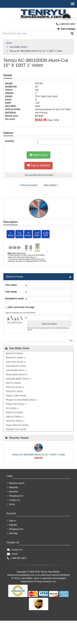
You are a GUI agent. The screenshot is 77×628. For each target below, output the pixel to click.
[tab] (38, 276)
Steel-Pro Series (14, 421)
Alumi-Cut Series (14, 353)
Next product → (51, 185)
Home (9, 43)
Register (12, 525)
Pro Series (11, 408)
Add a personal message (19, 307)
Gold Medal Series (15, 370)
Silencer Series (13, 416)
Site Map (12, 533)
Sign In (11, 520)
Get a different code (15, 322)
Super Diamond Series (17, 425)
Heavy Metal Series (15, 374)
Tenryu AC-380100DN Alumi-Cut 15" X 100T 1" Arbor (38, 454)
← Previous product (27, 185)
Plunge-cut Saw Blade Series (20, 399)
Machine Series (15, 483)
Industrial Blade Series (17, 378)
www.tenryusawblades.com (21, 575)
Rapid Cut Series (14, 412)
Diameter (12, 491)
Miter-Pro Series (14, 387)
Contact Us (13, 500)
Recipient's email (14, 298)
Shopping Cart (15, 495)
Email (12, 554)
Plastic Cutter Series (16, 395)
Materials (12, 487)
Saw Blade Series (18, 47)
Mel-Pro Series (13, 383)
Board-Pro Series (14, 357)
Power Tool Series (15, 404)
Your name (11, 285)
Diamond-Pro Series (16, 366)
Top (71, 340)
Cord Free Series (14, 361)
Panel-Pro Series (14, 391)
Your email (11, 291)
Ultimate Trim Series (16, 429)
